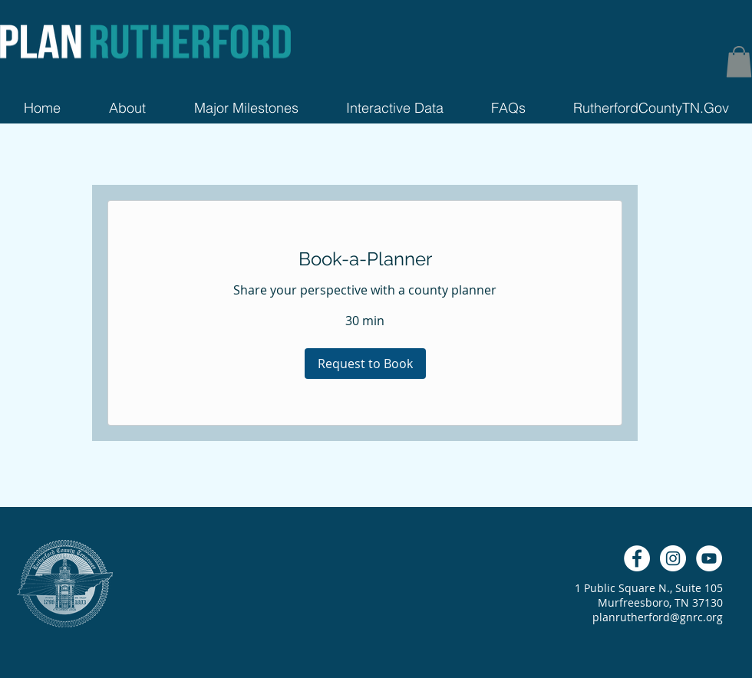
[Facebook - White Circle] (637, 558)
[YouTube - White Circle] (709, 558)
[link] (365, 259)
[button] (739, 61)
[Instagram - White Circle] (673, 558)
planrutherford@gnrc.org (657, 617)
